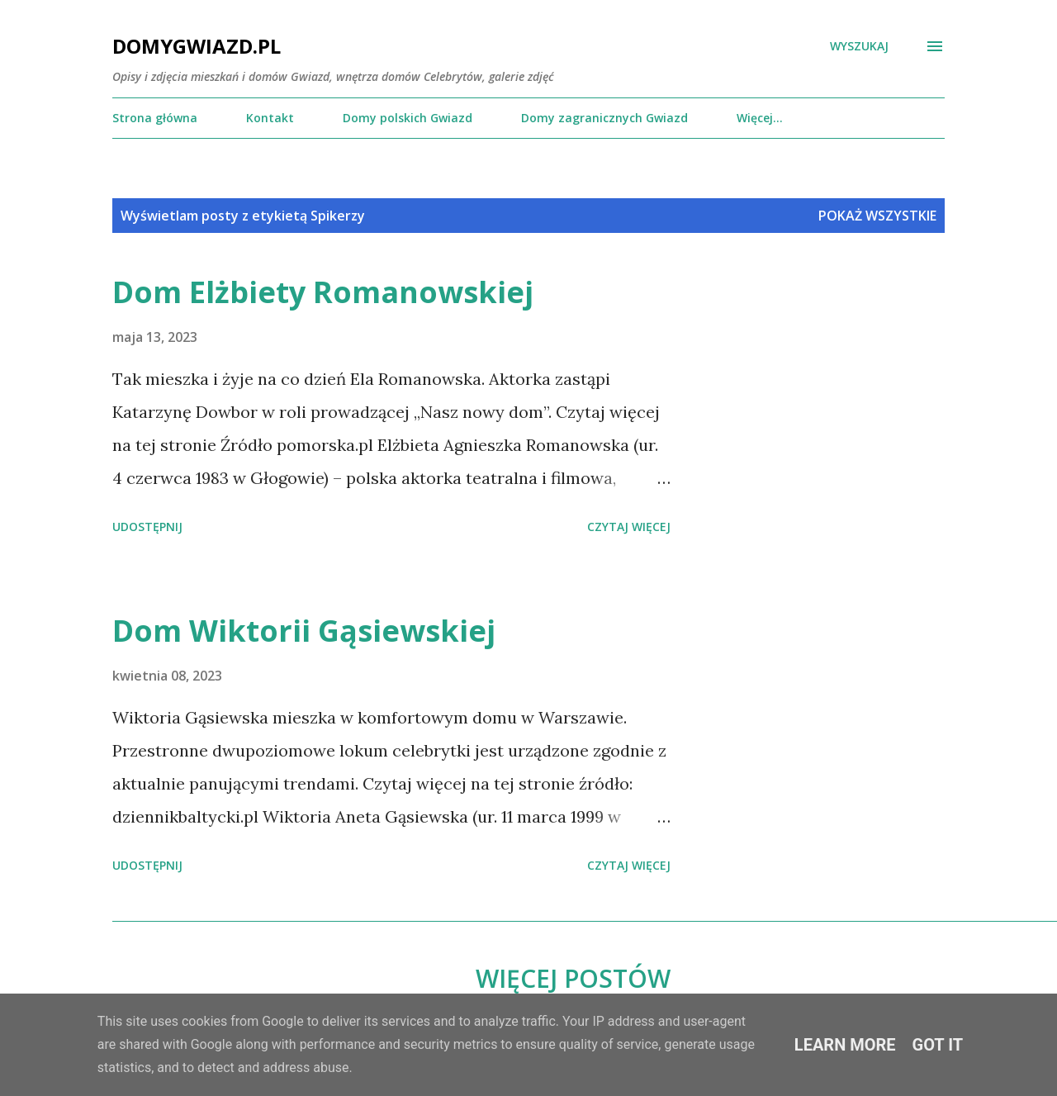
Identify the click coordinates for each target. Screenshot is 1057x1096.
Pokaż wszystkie (877, 215)
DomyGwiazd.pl (196, 45)
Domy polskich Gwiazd (407, 118)
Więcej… (760, 118)
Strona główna (154, 118)
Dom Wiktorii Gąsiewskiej (303, 630)
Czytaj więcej (629, 526)
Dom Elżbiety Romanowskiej (322, 292)
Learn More (845, 1045)
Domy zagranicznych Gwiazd (604, 118)
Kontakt (270, 118)
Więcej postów (573, 978)
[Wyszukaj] (859, 46)
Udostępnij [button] (147, 526)
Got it (938, 1045)
